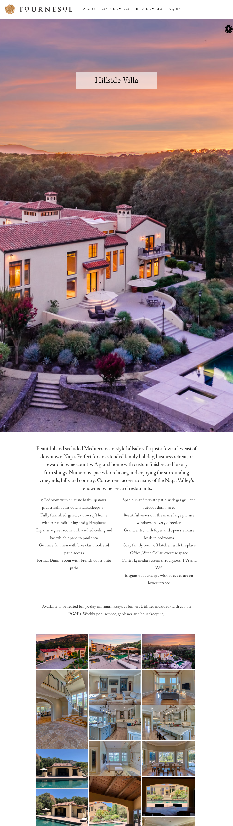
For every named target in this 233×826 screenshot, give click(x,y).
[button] (228, 29)
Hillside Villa (148, 9)
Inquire (175, 9)
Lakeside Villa (115, 9)
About (89, 9)
